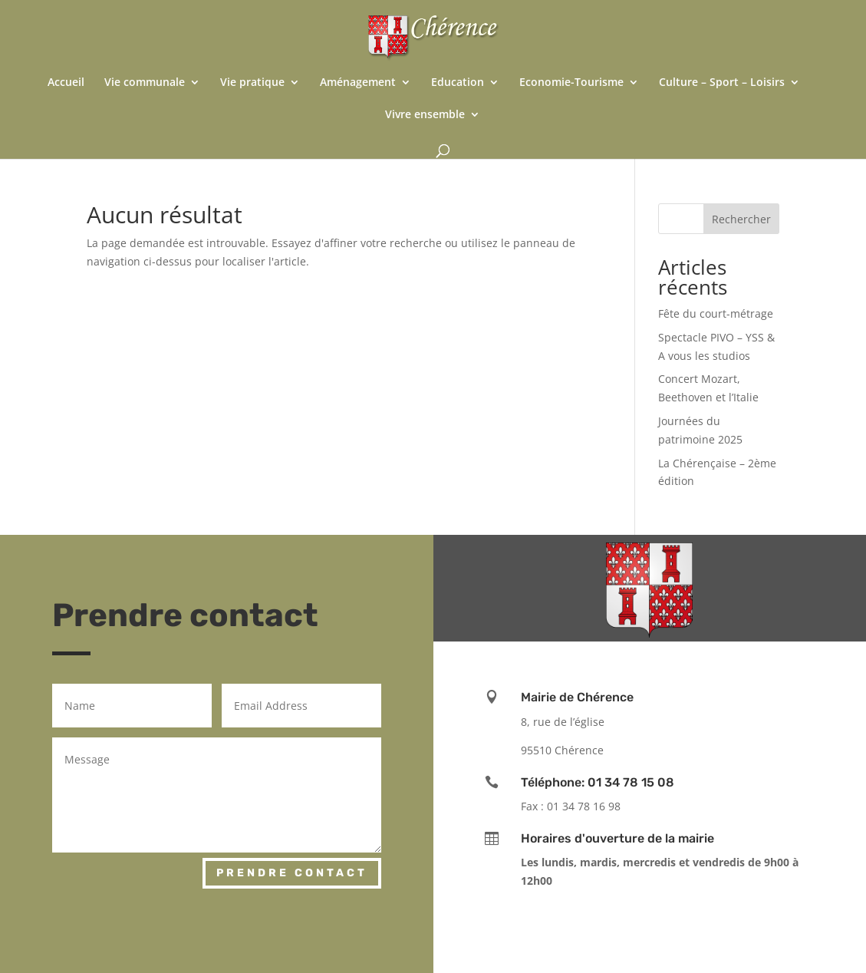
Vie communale (144, 83)
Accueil (66, 83)
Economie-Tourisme (571, 83)
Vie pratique (252, 83)
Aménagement (358, 83)
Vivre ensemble (425, 115)
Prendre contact (291, 872)
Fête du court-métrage (715, 313)
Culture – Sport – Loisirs (722, 83)
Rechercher (741, 219)
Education (457, 83)
